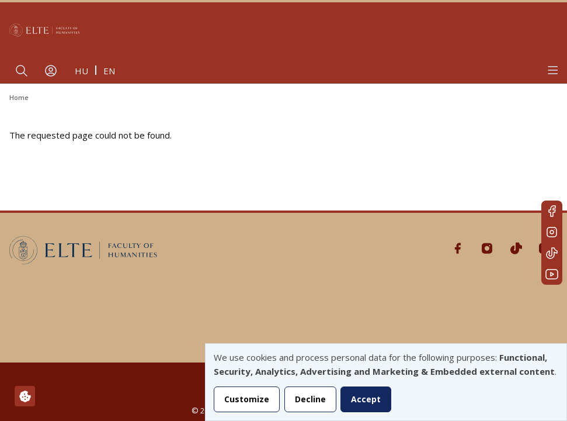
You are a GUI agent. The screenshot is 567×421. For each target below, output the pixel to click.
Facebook (551, 211)
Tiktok (551, 253)
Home (19, 97)
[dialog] (386, 382)
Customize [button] (246, 399)
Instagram (551, 232)
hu (81, 71)
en (109, 71)
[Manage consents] (25, 396)
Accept (366, 399)
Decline (310, 399)
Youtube (551, 274)
